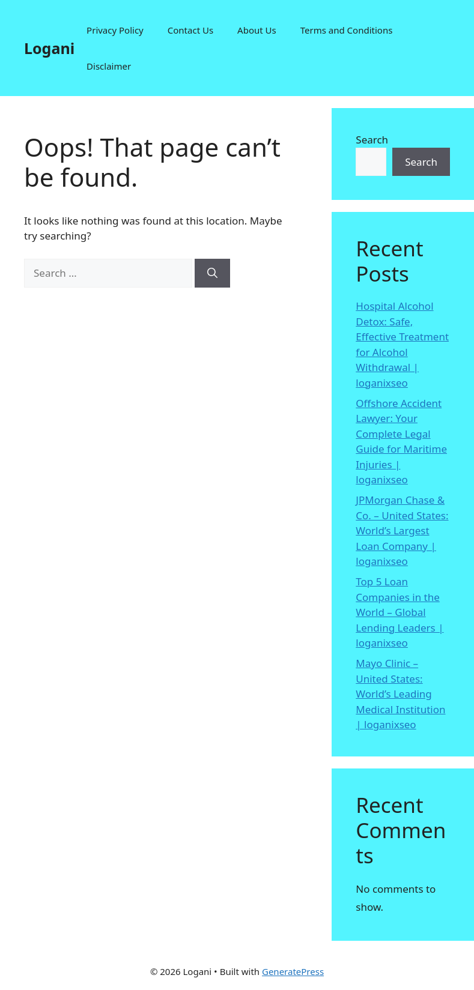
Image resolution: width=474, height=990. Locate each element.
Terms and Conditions (346, 30)
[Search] (212, 273)
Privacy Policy (115, 30)
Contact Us (190, 30)
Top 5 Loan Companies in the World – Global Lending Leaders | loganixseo (399, 612)
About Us (256, 30)
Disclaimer (109, 66)
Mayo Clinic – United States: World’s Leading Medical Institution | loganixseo (400, 693)
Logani (49, 48)
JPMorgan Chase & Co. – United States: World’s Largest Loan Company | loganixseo (402, 530)
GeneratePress (293, 971)
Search (372, 139)
